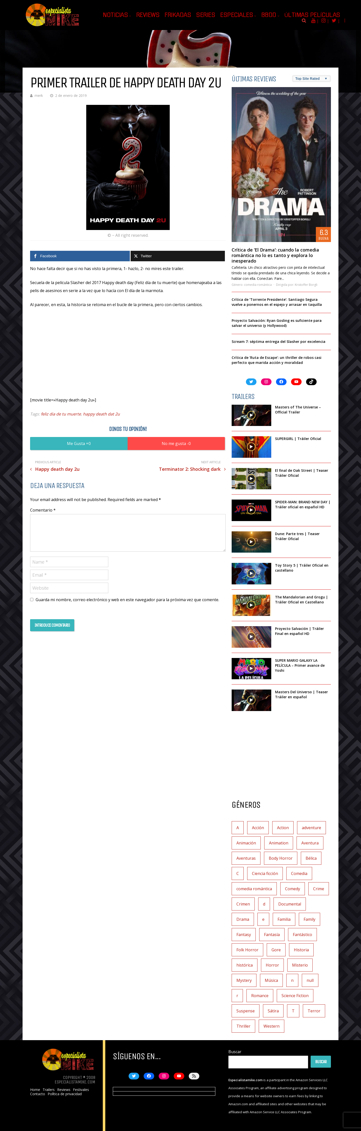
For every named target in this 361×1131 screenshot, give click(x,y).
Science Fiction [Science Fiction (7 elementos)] (295, 995)
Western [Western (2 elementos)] (271, 1026)
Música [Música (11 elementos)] (271, 980)
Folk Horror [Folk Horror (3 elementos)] (247, 950)
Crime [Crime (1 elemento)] (318, 888)
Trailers (49, 1089)
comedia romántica (258, 285)
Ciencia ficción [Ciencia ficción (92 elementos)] (265, 873)
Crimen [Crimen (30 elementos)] (243, 904)
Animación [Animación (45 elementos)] (246, 843)
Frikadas (177, 15)
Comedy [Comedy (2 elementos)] (292, 888)
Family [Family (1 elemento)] (309, 919)
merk (39, 95)
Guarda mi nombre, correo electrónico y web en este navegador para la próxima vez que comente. (127, 599)
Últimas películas (312, 15)
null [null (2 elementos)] (310, 980)
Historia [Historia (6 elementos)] (301, 950)
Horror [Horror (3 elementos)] (272, 965)
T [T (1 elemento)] (293, 1011)
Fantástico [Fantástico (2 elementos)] (302, 934)
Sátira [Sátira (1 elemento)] (273, 1011)
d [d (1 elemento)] (264, 904)
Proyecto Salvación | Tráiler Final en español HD (299, 631)
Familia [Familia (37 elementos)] (284, 919)
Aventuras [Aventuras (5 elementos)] (246, 858)
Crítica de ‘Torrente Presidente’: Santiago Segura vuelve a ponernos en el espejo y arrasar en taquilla (277, 302)
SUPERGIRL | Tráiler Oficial (298, 438)
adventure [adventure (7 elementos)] (311, 827)
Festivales (81, 1089)
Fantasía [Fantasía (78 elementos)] (272, 934)
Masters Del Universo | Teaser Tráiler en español (301, 694)
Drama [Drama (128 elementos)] (242, 919)
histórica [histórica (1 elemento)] (244, 965)
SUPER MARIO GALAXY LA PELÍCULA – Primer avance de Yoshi (300, 665)
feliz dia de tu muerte (61, 414)
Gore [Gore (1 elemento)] (276, 950)
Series (205, 15)
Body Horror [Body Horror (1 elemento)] (281, 858)
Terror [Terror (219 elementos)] (314, 1011)
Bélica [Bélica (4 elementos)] (311, 858)
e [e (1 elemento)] (263, 919)
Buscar (234, 1051)
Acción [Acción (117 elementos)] (258, 827)
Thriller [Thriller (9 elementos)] (243, 1026)
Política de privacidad (65, 1094)
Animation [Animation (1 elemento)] (278, 843)
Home (35, 1089)
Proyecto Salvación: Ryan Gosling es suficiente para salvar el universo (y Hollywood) (277, 323)
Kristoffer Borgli (306, 285)
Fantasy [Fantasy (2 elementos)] (243, 934)
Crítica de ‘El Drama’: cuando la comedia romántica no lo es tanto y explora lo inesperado (275, 255)
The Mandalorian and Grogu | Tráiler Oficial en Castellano (301, 599)
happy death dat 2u (101, 414)
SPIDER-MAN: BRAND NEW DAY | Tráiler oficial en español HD (302, 504)
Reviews (148, 15)
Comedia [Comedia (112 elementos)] (299, 873)
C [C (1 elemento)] (237, 873)
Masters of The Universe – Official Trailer (298, 409)
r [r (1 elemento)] (237, 995)
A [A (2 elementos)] (237, 827)
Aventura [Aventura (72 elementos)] (310, 843)
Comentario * (43, 510)
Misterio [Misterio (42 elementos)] (300, 965)
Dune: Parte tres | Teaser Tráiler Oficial (297, 536)
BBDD (268, 15)
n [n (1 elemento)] (292, 980)
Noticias (115, 15)
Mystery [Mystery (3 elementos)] (244, 980)
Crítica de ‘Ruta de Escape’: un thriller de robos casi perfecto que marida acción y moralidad (276, 360)
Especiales (236, 15)
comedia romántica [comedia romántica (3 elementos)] (254, 888)
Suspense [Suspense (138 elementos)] (245, 1011)
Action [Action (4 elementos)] (283, 827)
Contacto (37, 1094)
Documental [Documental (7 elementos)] (289, 904)
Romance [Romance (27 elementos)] (259, 995)
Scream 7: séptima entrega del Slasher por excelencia (278, 341)
